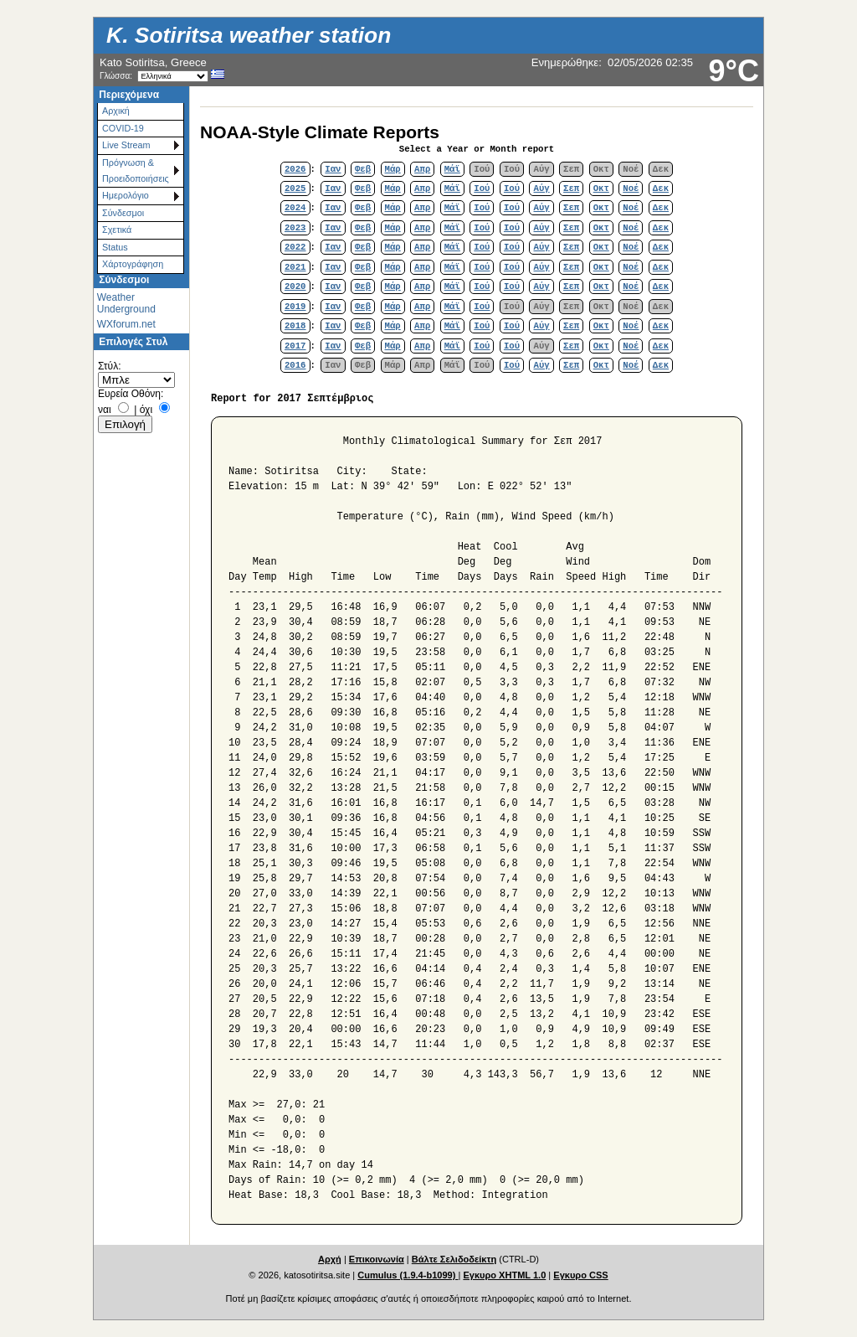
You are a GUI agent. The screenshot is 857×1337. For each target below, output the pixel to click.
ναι (104, 410)
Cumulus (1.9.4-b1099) (407, 1275)
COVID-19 (123, 128)
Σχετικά (116, 230)
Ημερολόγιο (125, 195)
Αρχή (329, 1259)
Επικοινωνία (376, 1259)
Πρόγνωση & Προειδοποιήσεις (135, 170)
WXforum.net (126, 324)
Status (115, 247)
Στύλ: (109, 366)
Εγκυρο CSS (580, 1275)
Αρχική (116, 111)
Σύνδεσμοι (123, 213)
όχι (146, 410)
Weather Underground (126, 303)
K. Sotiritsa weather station (248, 35)
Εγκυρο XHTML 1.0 (504, 1275)
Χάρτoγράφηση (132, 264)
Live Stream (126, 145)
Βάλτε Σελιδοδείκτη (454, 1259)
